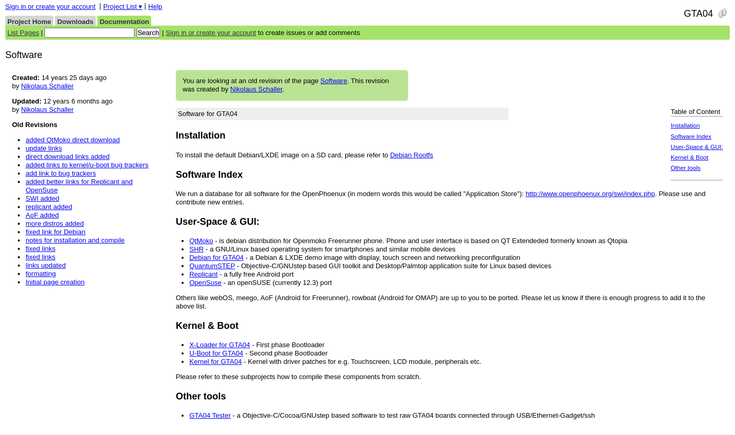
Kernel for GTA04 (215, 361)
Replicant (203, 274)
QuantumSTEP (212, 266)
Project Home (29, 22)
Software (333, 81)
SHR (196, 249)
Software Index (691, 136)
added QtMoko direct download (73, 140)
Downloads (75, 22)
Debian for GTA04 (216, 257)
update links (44, 148)
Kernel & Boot (689, 157)
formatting (41, 274)
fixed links (40, 249)
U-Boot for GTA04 (216, 353)
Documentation (124, 22)
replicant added (49, 207)
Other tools (685, 167)
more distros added (55, 223)
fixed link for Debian (55, 232)
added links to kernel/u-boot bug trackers (87, 165)
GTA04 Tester (210, 415)
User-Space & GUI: (697, 146)
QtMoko (201, 241)
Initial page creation (55, 282)
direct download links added (67, 157)
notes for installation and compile (75, 240)
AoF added (42, 215)
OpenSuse (205, 283)
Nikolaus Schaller (256, 89)
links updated (46, 265)
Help (155, 6)
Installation (685, 125)
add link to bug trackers (61, 173)
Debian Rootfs (411, 155)
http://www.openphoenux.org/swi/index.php (590, 194)
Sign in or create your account (50, 6)
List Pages (23, 33)
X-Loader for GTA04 (219, 345)
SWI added (42, 198)
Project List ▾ (122, 6)
